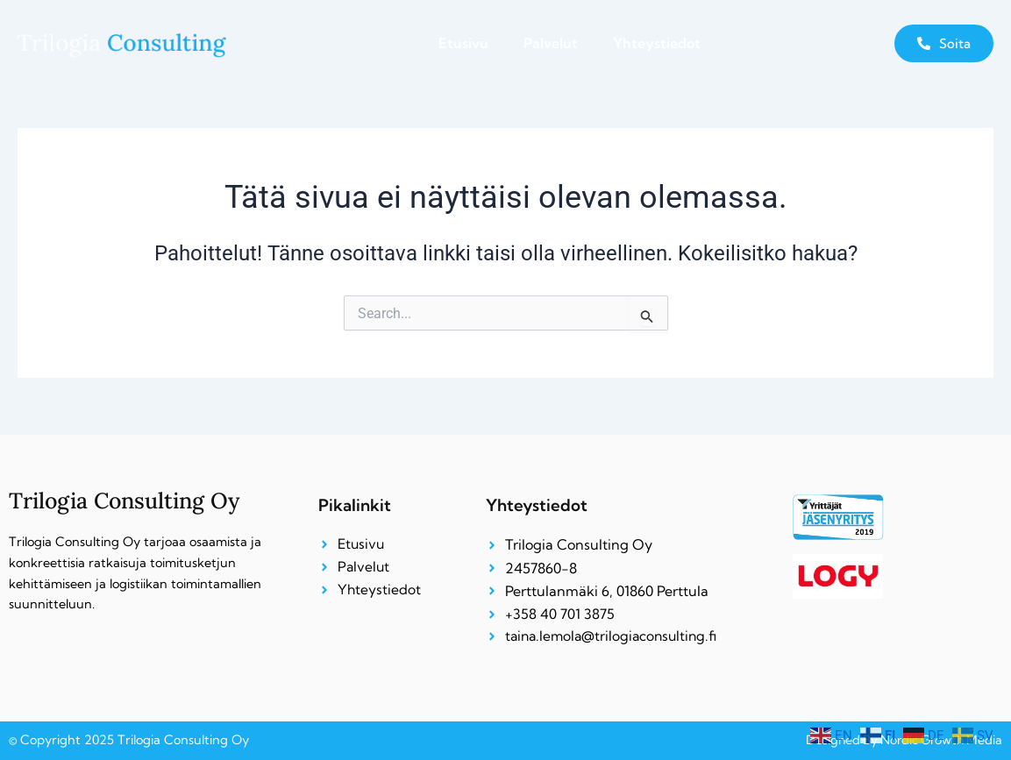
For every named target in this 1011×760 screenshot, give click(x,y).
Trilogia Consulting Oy (128, 499)
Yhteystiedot (657, 43)
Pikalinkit (354, 504)
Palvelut (550, 43)
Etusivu (463, 43)
